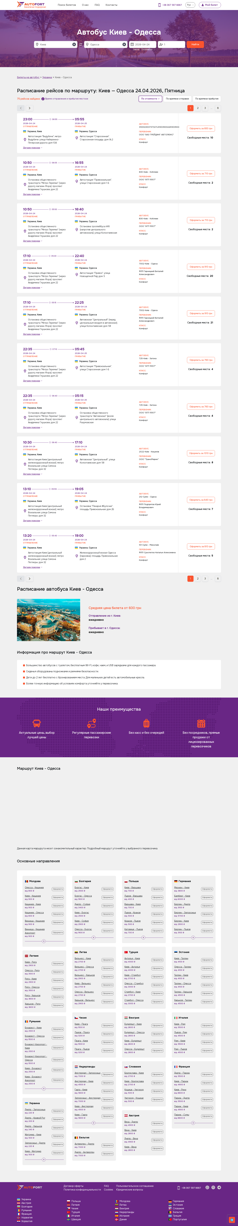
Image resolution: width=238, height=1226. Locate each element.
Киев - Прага (81, 1024)
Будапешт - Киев (133, 1024)
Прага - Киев (81, 1040)
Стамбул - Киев (132, 991)
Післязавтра (147, 49)
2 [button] (198, 108)
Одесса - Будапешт (134, 1049)
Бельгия (177, 1212)
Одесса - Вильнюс (84, 991)
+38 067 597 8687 (172, 5)
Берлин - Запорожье (185, 912)
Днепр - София (82, 904)
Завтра (136, 49)
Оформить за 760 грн (201, 360)
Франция (26, 1214)
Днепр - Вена (131, 1138)
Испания (124, 1215)
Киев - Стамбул (132, 975)
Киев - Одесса (63, 77)
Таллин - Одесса (182, 983)
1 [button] (190, 108)
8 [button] (218, 108)
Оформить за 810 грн (201, 546)
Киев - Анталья (132, 966)
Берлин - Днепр (182, 904)
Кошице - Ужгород (134, 1089)
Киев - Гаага (81, 1114)
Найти (195, 44)
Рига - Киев (31, 978)
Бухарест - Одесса (34, 1036)
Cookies (108, 1189)
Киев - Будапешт (133, 1040)
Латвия (75, 1204)
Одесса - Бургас (83, 929)
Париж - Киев (181, 1106)
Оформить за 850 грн (201, 128)
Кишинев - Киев (33, 904)
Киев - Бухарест (33, 1068)
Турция (75, 1212)
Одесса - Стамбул (133, 983)
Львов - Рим (180, 1032)
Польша (76, 1201)
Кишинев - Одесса (34, 912)
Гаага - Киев (81, 1089)
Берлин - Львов (182, 929)
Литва (122, 1204)
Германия (178, 1201)
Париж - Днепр (182, 1098)
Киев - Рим (179, 1024)
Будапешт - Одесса (134, 1032)
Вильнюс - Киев (83, 958)
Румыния (26, 1210)
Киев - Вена (130, 1147)
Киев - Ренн (180, 1089)
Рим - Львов (180, 1049)
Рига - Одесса (32, 987)
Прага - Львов (82, 1049)
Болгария (26, 1206)
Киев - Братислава (134, 1081)
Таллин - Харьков (183, 991)
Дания (123, 1219)
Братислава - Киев (134, 1073)
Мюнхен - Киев (181, 887)
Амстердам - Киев (84, 1081)
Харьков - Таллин (183, 1000)
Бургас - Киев (82, 887)
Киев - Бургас (82, 912)
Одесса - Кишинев (34, 887)
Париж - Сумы (181, 1114)
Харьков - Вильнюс (85, 1000)
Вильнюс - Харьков (85, 975)
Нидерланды (126, 1212)
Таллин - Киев (181, 975)
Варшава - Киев (132, 904)
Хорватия (26, 1221)
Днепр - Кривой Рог (35, 1118)
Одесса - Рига (32, 970)
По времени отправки (177, 98)
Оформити (58, 889)
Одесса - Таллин (182, 966)
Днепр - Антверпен (84, 1152)
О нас (85, 5)
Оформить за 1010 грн (201, 453)
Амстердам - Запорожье (87, 1073)
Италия (75, 1215)
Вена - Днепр (131, 1121)
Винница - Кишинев (35, 921)
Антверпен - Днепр (84, 1143)
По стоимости (150, 98)
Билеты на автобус (28, 77)
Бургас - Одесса (83, 896)
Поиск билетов (67, 5)
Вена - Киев (130, 1130)
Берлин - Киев (181, 921)
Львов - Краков (132, 912)
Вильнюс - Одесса (84, 966)
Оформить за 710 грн (201, 173)
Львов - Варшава (133, 896)
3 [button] (205, 108)
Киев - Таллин (181, 958)
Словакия (178, 1208)
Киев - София (82, 921)
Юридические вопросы (129, 1189)
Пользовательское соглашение (135, 1186)
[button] (21, 108)
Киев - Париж (181, 1081)
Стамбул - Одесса (133, 1000)
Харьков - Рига (32, 1003)
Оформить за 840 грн (200, 500)
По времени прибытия (206, 98)
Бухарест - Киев (33, 1027)
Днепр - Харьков (33, 1126)
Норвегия (26, 1217)
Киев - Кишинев (33, 896)
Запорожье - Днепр (35, 1143)
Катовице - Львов (133, 929)
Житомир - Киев (33, 1134)
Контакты (111, 5)
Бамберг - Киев (182, 896)
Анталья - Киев (132, 958)
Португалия (180, 1219)
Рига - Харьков (32, 995)
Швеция (76, 1219)
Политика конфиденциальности (82, 1189)
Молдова (124, 1201)
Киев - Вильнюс (83, 983)
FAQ (97, 5)
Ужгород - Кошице (134, 1098)
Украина (47, 77)
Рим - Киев (179, 1040)
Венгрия (124, 1208)
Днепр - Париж (182, 1073)
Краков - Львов (132, 921)
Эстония (178, 1204)
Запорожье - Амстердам (87, 1098)
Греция (177, 1215)
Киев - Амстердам (84, 1106)
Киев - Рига (31, 962)
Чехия (74, 1208)
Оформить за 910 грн (201, 266)
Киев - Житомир (33, 1151)
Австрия (26, 1203)
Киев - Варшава (132, 887)
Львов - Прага (82, 1032)
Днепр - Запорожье (35, 1109)
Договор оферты (73, 1186)
